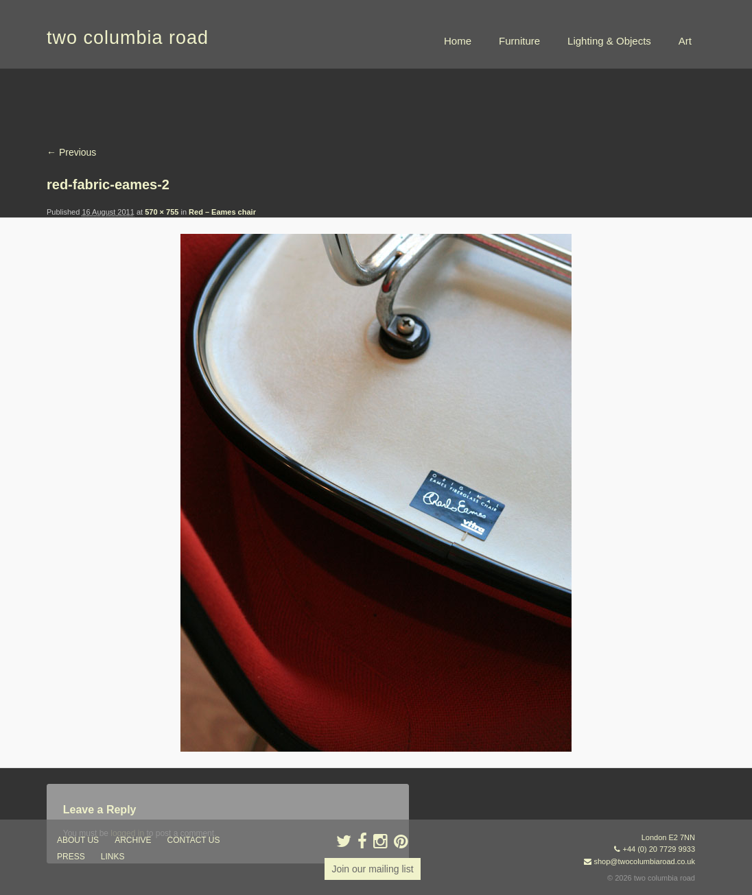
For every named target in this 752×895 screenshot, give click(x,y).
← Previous (71, 152)
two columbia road (128, 37)
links (113, 856)
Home (457, 41)
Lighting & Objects (609, 41)
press (71, 856)
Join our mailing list (372, 868)
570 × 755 (161, 212)
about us (78, 840)
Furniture (519, 41)
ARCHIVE (133, 840)
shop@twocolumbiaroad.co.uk (644, 861)
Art (685, 41)
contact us (193, 840)
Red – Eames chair (222, 212)
